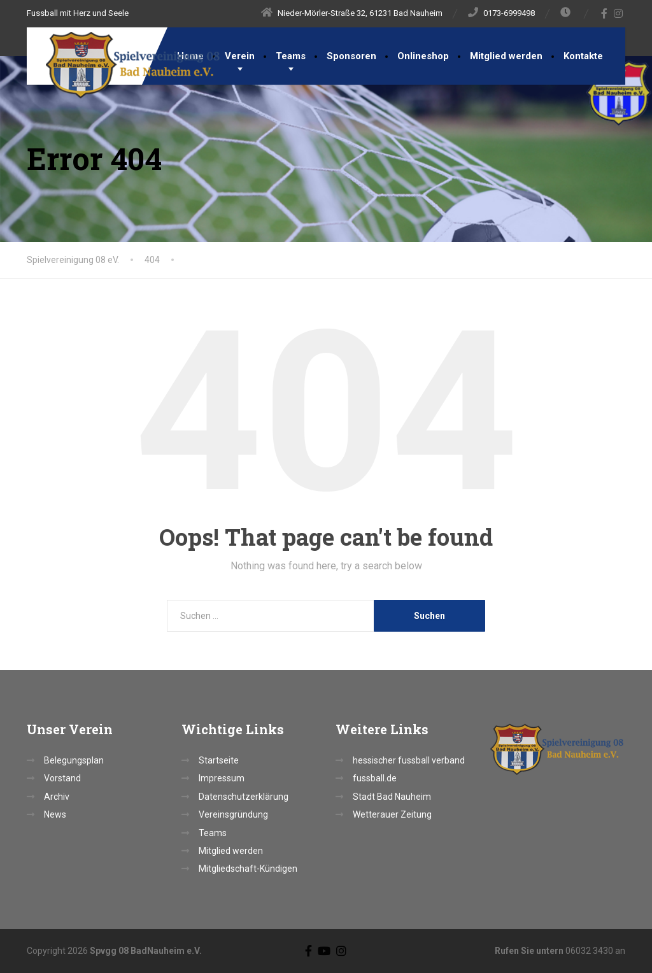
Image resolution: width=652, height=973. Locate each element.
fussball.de (375, 778)
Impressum (221, 778)
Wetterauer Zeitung (392, 814)
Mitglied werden (506, 56)
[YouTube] (324, 950)
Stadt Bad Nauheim (392, 797)
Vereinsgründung (233, 814)
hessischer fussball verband (409, 760)
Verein (240, 56)
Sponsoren (351, 56)
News (55, 814)
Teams (291, 56)
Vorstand (62, 778)
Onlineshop (423, 56)
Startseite (219, 760)
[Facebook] (604, 13)
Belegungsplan (74, 760)
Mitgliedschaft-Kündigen (248, 868)
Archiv (56, 797)
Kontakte (583, 56)
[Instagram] (618, 13)
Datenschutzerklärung (243, 797)
